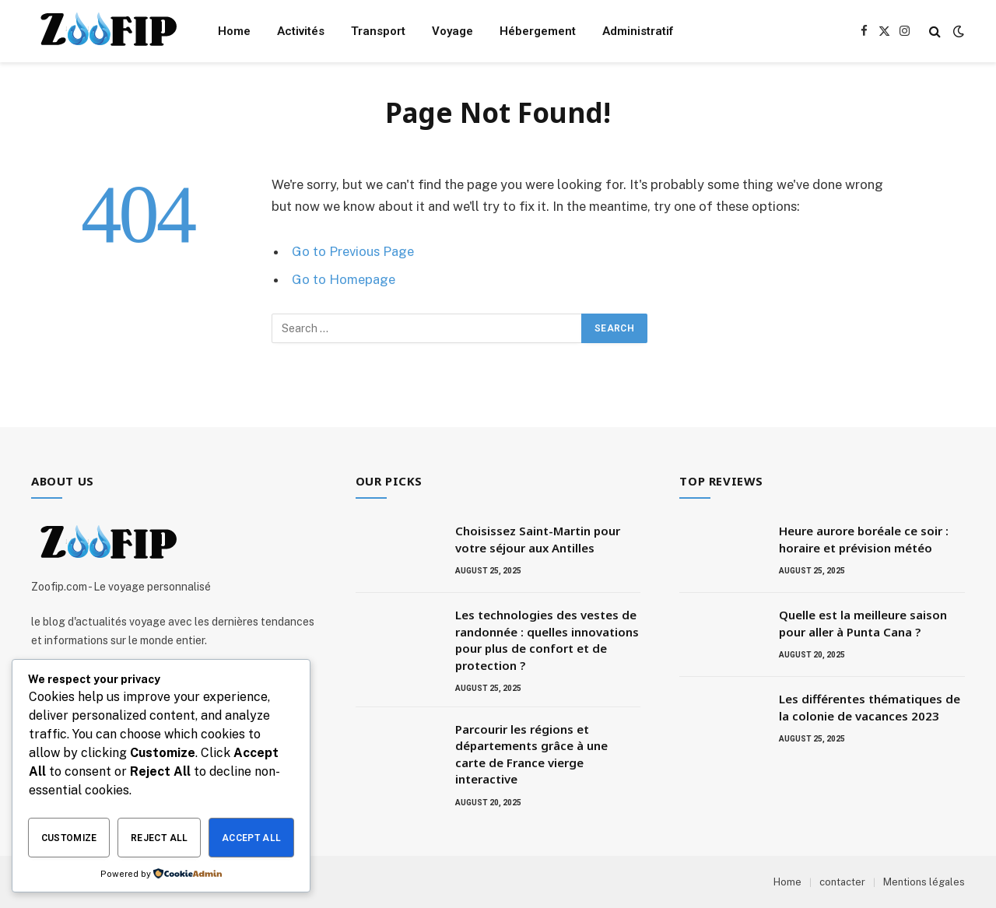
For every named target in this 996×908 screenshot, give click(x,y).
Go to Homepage (343, 279)
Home (234, 31)
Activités (300, 31)
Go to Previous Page (353, 251)
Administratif (637, 31)
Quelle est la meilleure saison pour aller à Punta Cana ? (863, 623)
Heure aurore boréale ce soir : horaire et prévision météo (864, 539)
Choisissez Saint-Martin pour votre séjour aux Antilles (537, 539)
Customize (69, 838)
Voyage (452, 31)
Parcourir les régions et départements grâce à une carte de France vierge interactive (531, 754)
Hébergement (538, 31)
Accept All (252, 838)
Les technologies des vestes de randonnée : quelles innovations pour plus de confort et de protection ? (547, 639)
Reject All (159, 838)
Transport (378, 31)
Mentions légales (924, 882)
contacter (842, 882)
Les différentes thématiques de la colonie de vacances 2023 (869, 707)
